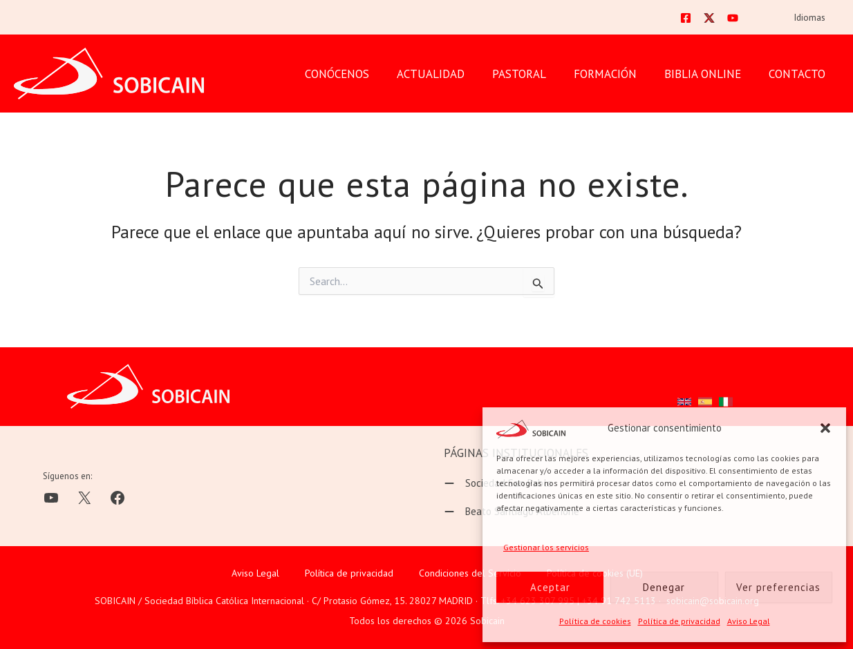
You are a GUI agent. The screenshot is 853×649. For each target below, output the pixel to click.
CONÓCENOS (360, 76)
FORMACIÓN (615, 76)
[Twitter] (718, 19)
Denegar (664, 587)
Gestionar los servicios (546, 547)
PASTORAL (534, 76)
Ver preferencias (778, 587)
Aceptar (550, 587)
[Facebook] (694, 19)
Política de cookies (595, 621)
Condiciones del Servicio (470, 573)
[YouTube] (741, 19)
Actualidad (449, 76)
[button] (825, 428)
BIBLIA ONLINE (709, 76)
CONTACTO (799, 76)
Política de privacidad (679, 621)
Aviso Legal (748, 621)
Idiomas (813, 19)
